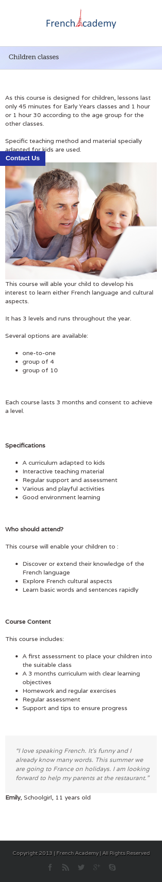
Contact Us (23, 158)
